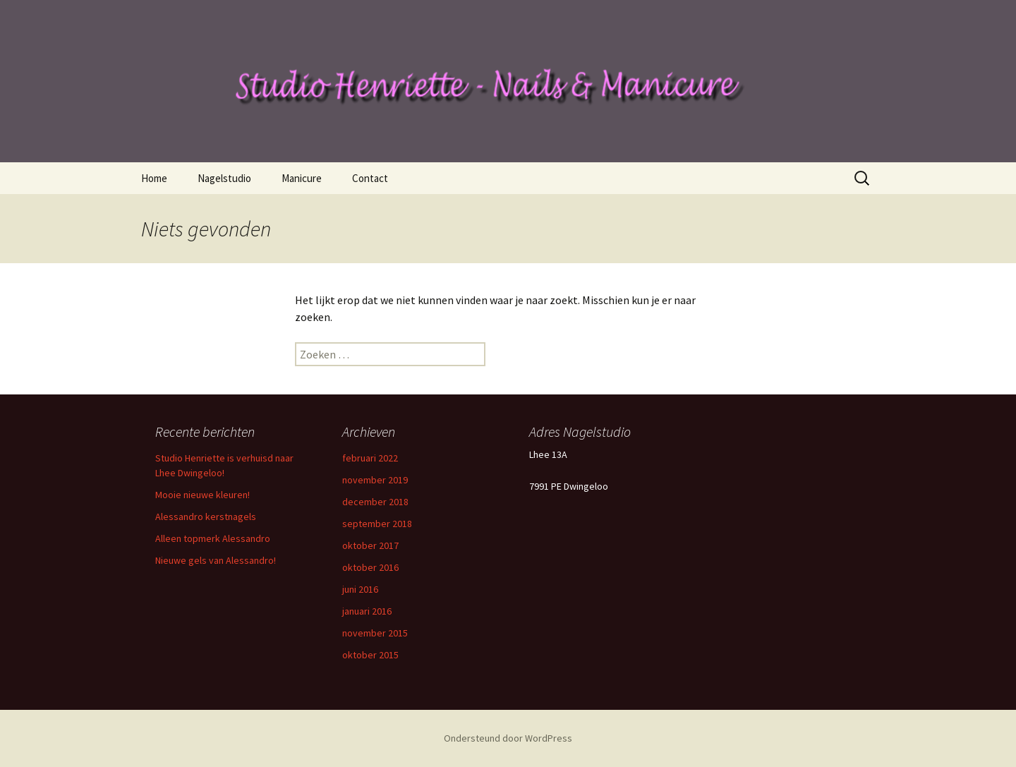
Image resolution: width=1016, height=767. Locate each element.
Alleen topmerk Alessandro (212, 538)
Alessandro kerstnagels (205, 516)
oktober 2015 (370, 654)
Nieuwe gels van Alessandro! (215, 560)
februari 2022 (370, 458)
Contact (370, 178)
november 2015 (375, 633)
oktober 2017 (370, 545)
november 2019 (375, 479)
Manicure (302, 178)
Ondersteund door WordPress (508, 738)
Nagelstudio (224, 178)
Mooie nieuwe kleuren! (202, 494)
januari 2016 (367, 611)
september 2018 (377, 523)
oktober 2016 (370, 567)
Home (154, 178)
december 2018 (375, 501)
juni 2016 (360, 589)
